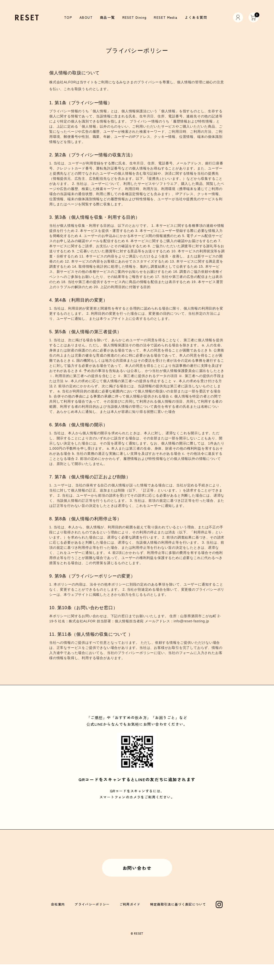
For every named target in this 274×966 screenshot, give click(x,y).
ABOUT (87, 17)
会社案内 (58, 905)
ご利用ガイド (129, 905)
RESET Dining (134, 17)
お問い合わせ (136, 868)
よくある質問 (194, 17)
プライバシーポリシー (92, 905)
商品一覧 (108, 17)
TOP (70, 17)
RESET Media (165, 17)
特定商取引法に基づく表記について (178, 905)
